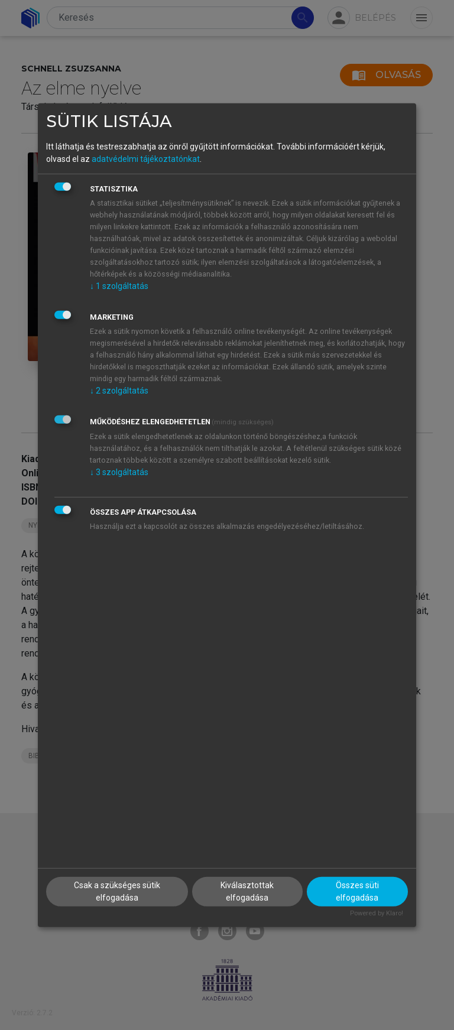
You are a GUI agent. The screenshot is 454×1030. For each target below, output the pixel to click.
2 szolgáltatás (119, 390)
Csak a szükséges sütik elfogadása (117, 891)
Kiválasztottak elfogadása (247, 891)
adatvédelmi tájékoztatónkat (146, 159)
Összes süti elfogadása (357, 891)
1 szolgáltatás (119, 286)
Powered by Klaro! (376, 913)
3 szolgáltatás (119, 472)
